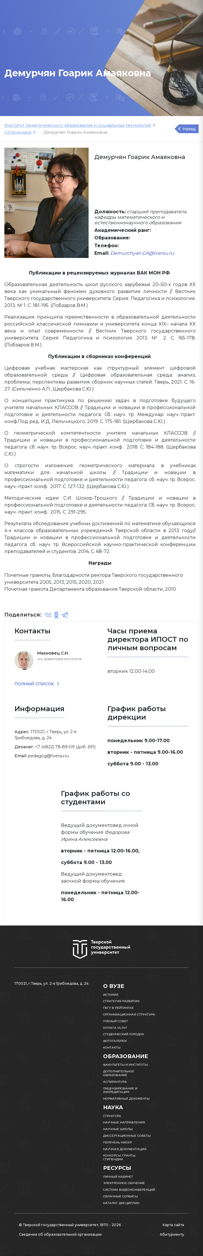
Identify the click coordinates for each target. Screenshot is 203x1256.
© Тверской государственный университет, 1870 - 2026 (70, 1225)
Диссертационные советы (127, 1136)
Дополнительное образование (118, 1073)
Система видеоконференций (129, 1190)
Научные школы (118, 1129)
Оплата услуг (115, 1028)
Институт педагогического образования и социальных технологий (77, 125)
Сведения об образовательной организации (60, 1234)
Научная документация (124, 1149)
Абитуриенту (172, 1234)
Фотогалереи (115, 1041)
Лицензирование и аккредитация (120, 1090)
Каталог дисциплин (121, 1203)
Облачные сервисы (120, 1196)
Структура (112, 1116)
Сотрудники (17, 132)
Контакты (112, 1047)
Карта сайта (173, 1225)
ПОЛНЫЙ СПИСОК (35, 683)
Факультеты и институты (125, 1065)
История (110, 995)
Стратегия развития (121, 1001)
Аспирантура (115, 1082)
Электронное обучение (124, 1183)
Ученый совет (115, 1021)
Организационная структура (129, 1014)
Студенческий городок (123, 1034)
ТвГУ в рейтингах (118, 1008)
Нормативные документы (126, 1098)
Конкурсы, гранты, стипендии (119, 1157)
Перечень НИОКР (117, 1142)
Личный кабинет (118, 1177)
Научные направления (124, 1122)
